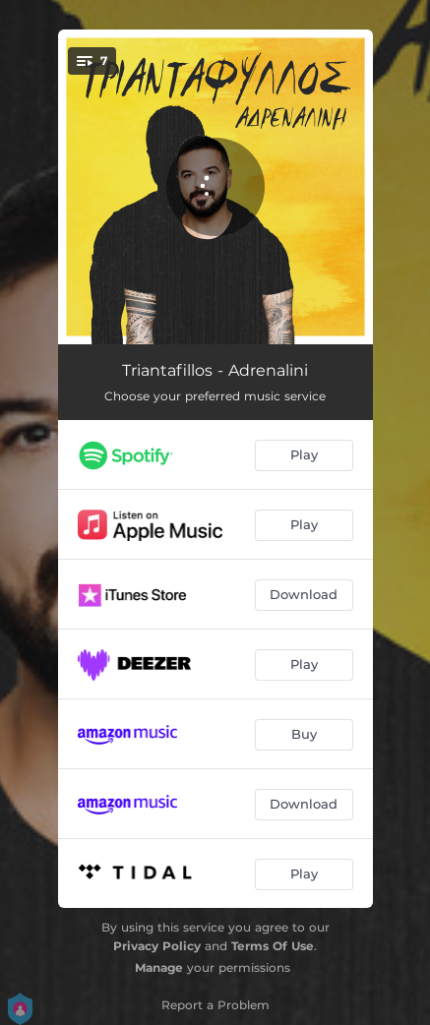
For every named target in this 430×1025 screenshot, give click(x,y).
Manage (159, 967)
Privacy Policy (157, 945)
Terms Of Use (272, 945)
